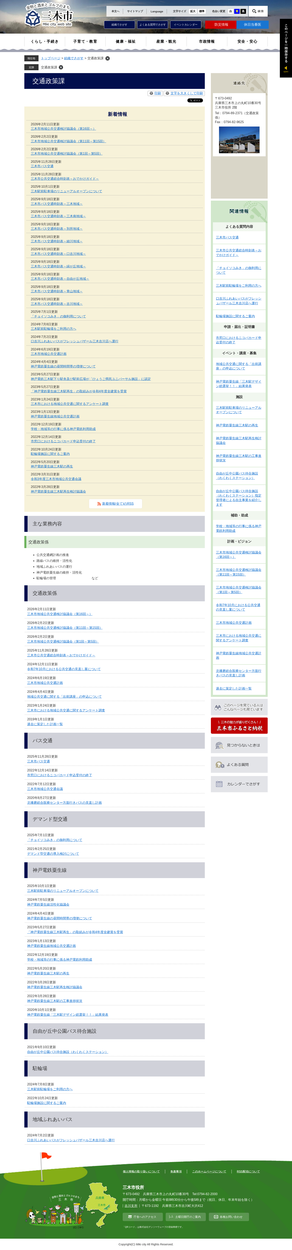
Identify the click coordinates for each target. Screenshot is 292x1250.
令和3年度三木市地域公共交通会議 (56, 479)
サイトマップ (135, 11)
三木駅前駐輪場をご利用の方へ (53, 328)
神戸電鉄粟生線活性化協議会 (48, 904)
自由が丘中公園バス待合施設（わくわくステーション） (67, 1052)
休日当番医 (252, 25)
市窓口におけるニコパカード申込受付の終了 (63, 441)
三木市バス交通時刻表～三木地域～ (57, 203)
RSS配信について (248, 1171)
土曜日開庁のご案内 (188, 1216)
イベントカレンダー (186, 24)
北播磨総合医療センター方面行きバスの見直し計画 (64, 802)
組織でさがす (119, 24)
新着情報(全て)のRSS (118, 503)
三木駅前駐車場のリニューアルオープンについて (66, 191)
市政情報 (207, 41)
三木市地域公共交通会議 (45, 789)
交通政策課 (49, 67)
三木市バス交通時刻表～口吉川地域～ (58, 254)
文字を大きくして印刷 (187, 93)
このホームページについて (209, 1171)
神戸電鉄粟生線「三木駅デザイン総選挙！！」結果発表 (67, 1014)
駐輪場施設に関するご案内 (50, 454)
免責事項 (176, 1171)
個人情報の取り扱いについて (141, 1171)
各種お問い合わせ (231, 1216)
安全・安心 (247, 41)
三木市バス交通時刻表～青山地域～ (57, 291)
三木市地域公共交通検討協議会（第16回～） (63, 128)
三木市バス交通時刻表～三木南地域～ (58, 216)
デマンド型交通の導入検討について (53, 853)
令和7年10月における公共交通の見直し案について (64, 669)
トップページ (50, 58)
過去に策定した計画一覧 (45, 724)
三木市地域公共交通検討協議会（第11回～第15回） (68, 141)
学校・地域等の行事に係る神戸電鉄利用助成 (63, 429)
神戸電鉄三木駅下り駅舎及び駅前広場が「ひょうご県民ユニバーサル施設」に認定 (91, 379)
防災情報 (221, 25)
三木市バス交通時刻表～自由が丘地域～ (60, 278)
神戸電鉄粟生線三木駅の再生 (52, 466)
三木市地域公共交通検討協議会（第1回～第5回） (67, 153)
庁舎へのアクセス (145, 1216)
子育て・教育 (85, 41)
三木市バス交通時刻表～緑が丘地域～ (58, 266)
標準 (201, 11)
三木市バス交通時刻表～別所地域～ (57, 228)
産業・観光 (166, 41)
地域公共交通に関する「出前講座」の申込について (64, 696)
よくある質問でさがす (153, 24)
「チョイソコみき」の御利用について (58, 316)
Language (157, 11)
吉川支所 (131, 1205)
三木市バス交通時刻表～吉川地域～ (57, 304)
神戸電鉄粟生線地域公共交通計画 (55, 416)
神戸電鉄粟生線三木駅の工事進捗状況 (54, 1001)
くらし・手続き (45, 41)
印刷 (158, 93)
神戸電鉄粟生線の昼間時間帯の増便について (63, 366)
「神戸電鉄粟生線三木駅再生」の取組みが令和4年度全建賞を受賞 (79, 391)
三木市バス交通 (42, 166)
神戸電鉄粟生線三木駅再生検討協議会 (58, 491)
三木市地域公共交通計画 (49, 354)
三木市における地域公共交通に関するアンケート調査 (70, 404)
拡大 (192, 11)
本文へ (115, 11)
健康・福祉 (126, 41)
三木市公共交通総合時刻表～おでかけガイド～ (65, 178)
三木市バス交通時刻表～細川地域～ (57, 241)
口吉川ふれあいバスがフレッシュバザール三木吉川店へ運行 (74, 341)
